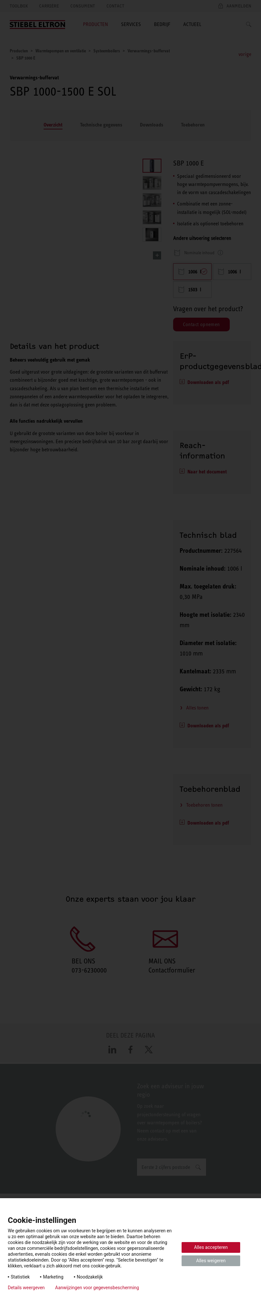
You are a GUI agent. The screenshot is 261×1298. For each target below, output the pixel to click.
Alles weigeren (211, 1260)
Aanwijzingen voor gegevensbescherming (97, 1287)
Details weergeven (26, 1287)
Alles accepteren (210, 1247)
